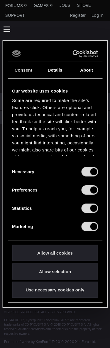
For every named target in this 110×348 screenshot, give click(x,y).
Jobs (65, 5)
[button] (6, 29)
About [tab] (86, 69)
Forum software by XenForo (50, 341)
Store (84, 5)
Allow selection (55, 271)
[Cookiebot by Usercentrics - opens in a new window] (74, 53)
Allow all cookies (55, 252)
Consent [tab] (23, 69)
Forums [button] (14, 5)
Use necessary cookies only (55, 289)
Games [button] (41, 5)
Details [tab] (55, 69)
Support (15, 15)
